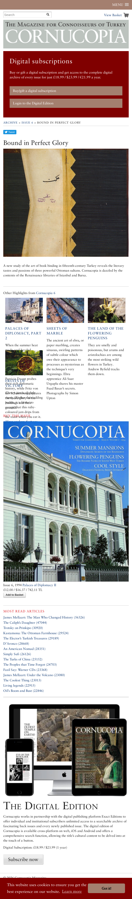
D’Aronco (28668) (16, 643)
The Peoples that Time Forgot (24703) (30, 664)
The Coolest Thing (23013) (22, 680)
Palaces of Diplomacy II (39, 585)
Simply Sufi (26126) (17, 654)
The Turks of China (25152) (22, 659)
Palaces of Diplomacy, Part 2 (23, 333)
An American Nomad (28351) (24, 649)
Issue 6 (27, 122)
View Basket (113, 15)
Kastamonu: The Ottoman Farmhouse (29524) (36, 633)
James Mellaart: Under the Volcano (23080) (34, 675)
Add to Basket (14, 594)
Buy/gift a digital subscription (34, 91)
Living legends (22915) (19, 685)
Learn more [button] (72, 891)
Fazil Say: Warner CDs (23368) (25, 670)
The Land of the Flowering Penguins (106, 333)
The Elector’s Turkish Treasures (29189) (31, 638)
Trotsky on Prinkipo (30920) (23, 628)
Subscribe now (23, 859)
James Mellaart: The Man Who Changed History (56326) (44, 617)
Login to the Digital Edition (33, 103)
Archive (10, 122)
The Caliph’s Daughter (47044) (25, 622)
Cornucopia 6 (45, 293)
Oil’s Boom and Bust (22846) (23, 690)
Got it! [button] (106, 888)
